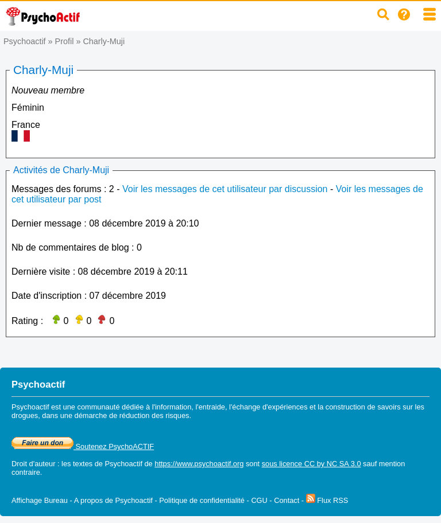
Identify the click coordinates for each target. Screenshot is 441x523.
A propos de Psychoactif (113, 500)
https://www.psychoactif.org (198, 463)
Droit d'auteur (33, 463)
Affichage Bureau (39, 500)
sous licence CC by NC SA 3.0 (311, 463)
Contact (286, 500)
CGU (259, 500)
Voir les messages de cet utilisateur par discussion (225, 189)
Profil (64, 41)
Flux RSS (327, 500)
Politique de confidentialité (202, 500)
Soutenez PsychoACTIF (82, 446)
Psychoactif (24, 41)
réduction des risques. (155, 415)
